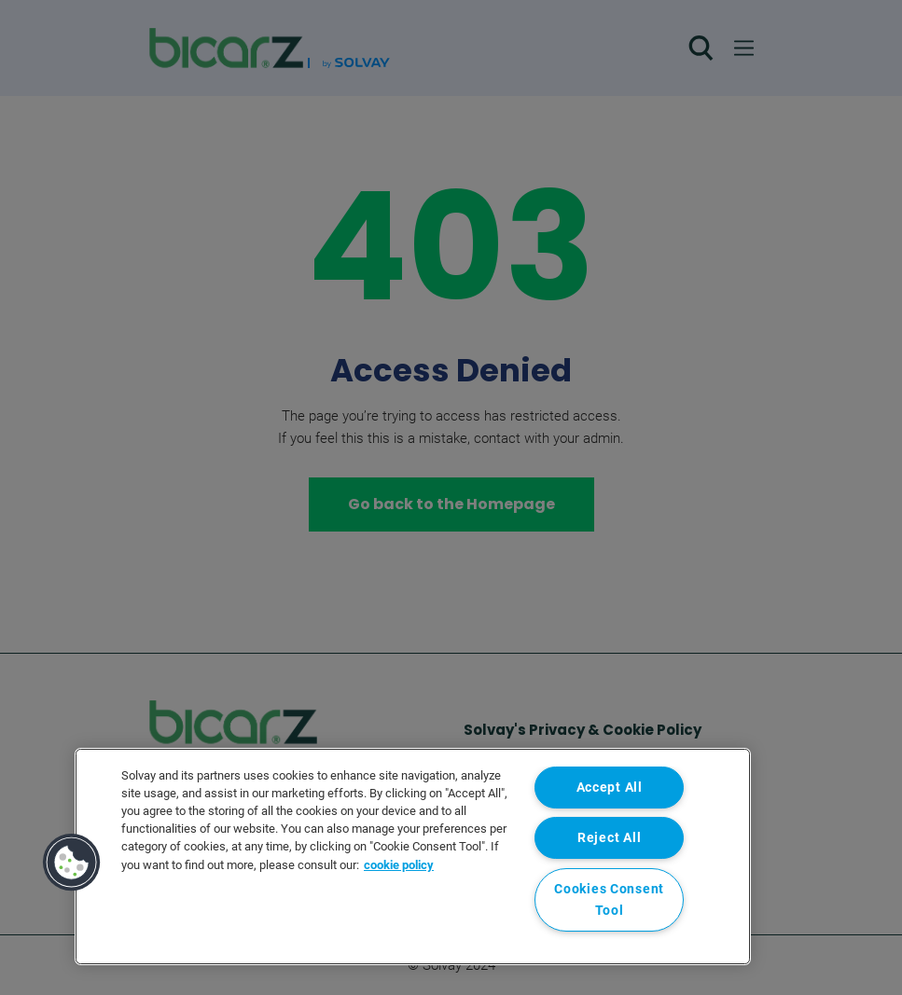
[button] (72, 862)
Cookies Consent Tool (609, 900)
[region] (413, 856)
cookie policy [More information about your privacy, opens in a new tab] (399, 865)
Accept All (609, 787)
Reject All (609, 838)
